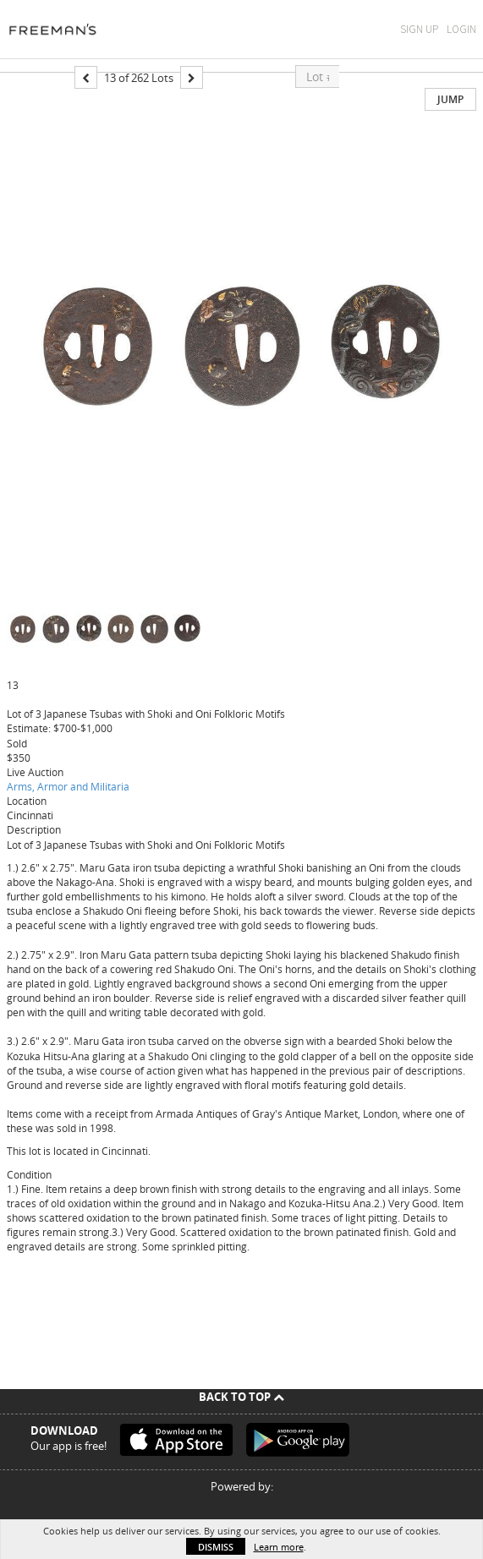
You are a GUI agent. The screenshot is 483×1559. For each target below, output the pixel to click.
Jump (450, 99)
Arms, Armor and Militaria (68, 786)
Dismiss (215, 1546)
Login (461, 29)
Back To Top (241, 1396)
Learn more (279, 1546)
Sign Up (419, 29)
